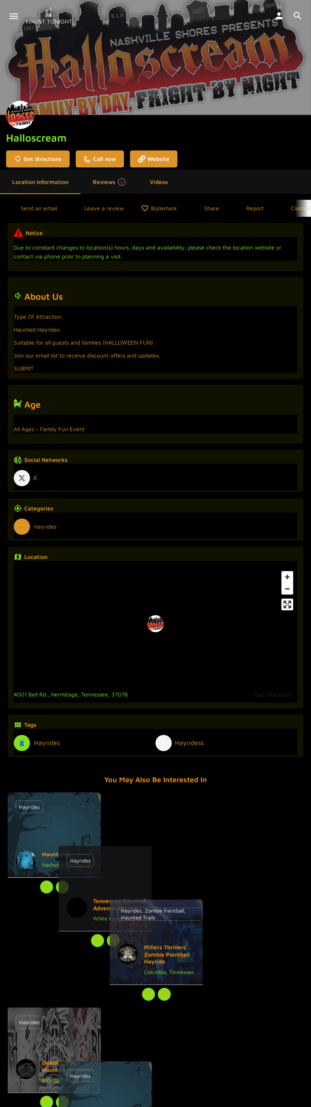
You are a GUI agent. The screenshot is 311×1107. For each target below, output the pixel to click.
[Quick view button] (46, 887)
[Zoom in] (287, 577)
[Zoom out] (287, 589)
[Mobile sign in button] (279, 16)
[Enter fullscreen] (287, 604)
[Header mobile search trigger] (297, 16)
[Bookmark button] (62, 887)
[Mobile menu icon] (13, 16)
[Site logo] (50, 16)
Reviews (109, 182)
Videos (159, 181)
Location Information (40, 181)
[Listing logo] (20, 115)
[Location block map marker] (155, 623)
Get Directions (273, 694)
